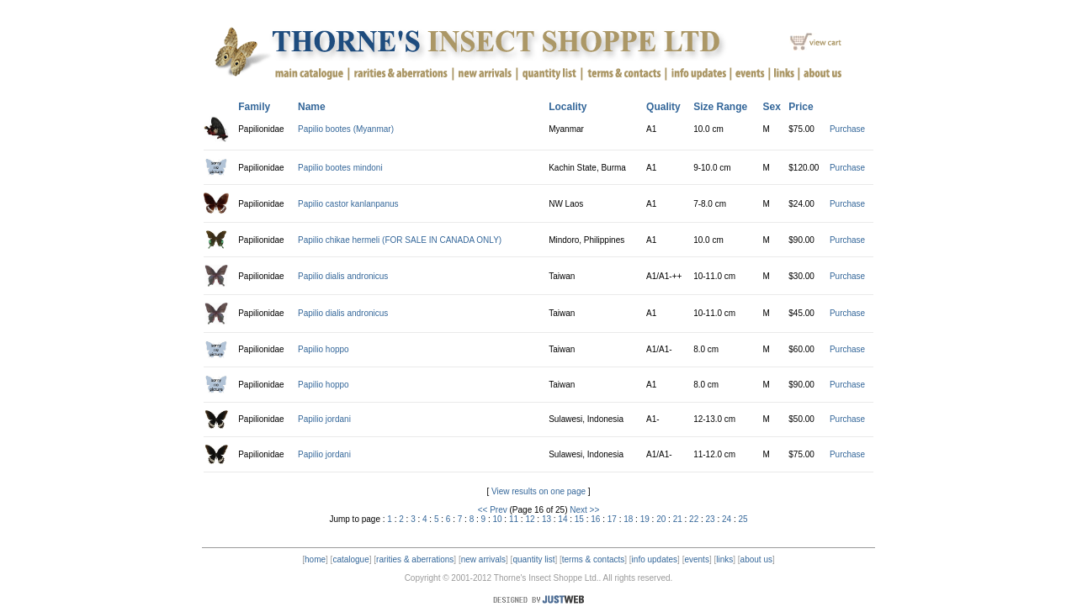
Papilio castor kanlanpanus (348, 203)
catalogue (350, 559)
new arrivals (483, 559)
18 (628, 519)
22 (693, 519)
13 (546, 519)
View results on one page (538, 491)
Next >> (584, 509)
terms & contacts (593, 559)
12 (529, 519)
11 (513, 519)
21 (677, 519)
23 (710, 519)
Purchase (847, 129)
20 (661, 519)
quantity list (533, 559)
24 (726, 519)
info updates (655, 559)
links (724, 559)
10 (496, 519)
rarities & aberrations (415, 559)
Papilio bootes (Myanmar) (346, 129)
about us (756, 559)
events (696, 559)
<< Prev (492, 509)
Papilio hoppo (323, 349)
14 (562, 519)
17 (612, 519)
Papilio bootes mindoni (340, 167)
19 (645, 519)
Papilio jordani (324, 419)
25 (743, 519)
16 (595, 519)
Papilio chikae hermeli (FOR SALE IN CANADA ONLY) (399, 240)
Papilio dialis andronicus (343, 276)
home (315, 559)
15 (579, 519)
